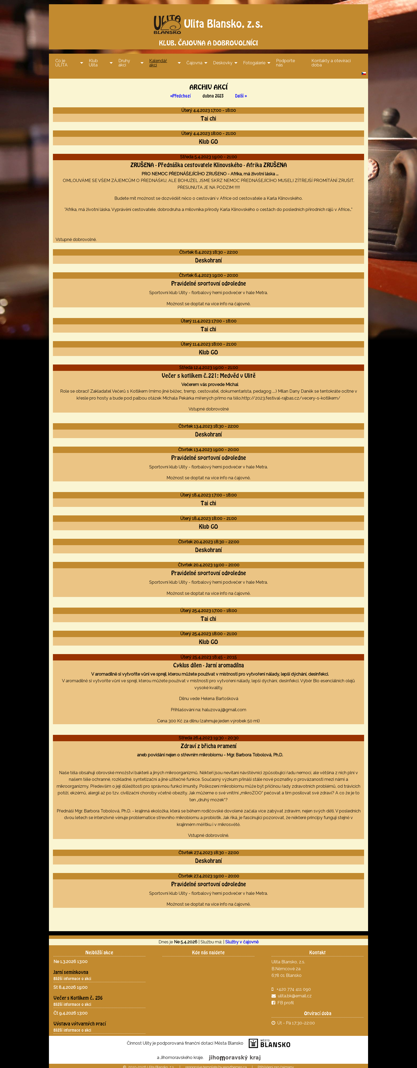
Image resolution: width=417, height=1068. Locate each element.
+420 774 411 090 (294, 986)
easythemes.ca (235, 1065)
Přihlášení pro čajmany (276, 1065)
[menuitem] (68, 60)
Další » (241, 93)
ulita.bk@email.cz (295, 993)
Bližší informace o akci (72, 976)
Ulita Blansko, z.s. (208, 20)
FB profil (283, 1000)
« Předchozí (180, 93)
